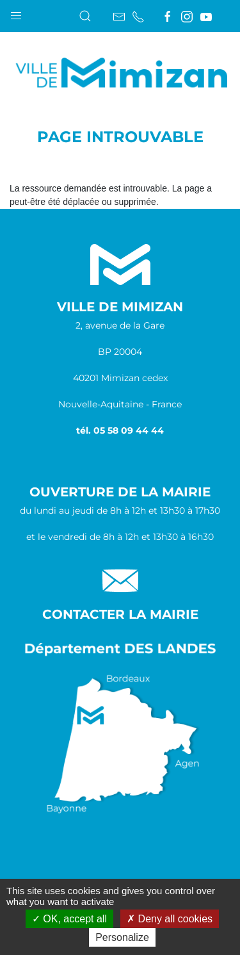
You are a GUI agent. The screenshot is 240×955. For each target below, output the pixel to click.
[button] (16, 12)
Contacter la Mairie (120, 614)
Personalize (122, 937)
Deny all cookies (169, 918)
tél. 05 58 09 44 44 (120, 430)
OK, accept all (69, 918)
